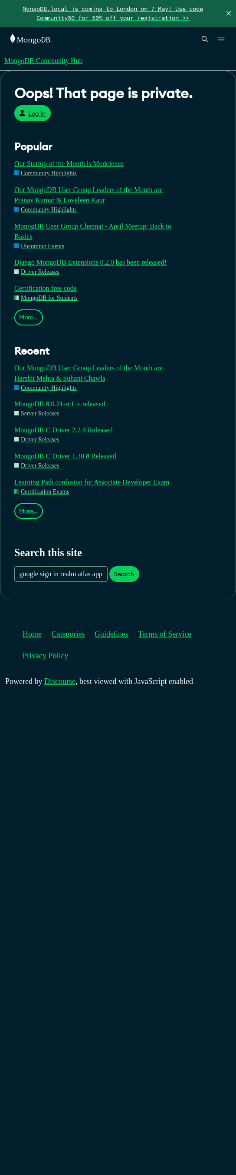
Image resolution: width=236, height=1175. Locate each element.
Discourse (59, 681)
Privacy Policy (46, 655)
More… (28, 317)
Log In (32, 113)
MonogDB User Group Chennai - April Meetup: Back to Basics (92, 231)
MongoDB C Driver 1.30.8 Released (65, 456)
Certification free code (45, 288)
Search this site (48, 552)
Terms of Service (165, 634)
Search (124, 574)
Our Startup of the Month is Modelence (69, 163)
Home (32, 634)
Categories (68, 634)
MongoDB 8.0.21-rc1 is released (59, 404)
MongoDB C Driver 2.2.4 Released (63, 430)
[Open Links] (221, 39)
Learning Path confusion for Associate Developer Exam (91, 482)
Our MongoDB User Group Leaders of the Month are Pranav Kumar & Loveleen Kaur (88, 195)
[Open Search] (204, 39)
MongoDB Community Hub (43, 60)
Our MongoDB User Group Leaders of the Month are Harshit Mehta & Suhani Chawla (88, 373)
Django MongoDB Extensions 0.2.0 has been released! (90, 262)
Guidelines (111, 634)
